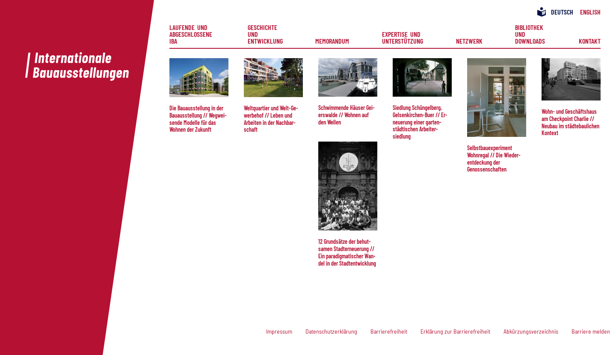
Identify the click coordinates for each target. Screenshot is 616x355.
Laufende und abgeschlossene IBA (192, 34)
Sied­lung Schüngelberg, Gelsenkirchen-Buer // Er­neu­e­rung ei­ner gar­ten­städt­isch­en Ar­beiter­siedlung (420, 122)
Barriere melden (591, 331)
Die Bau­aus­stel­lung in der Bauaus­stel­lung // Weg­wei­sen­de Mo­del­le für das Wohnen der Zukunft (198, 118)
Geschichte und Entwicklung (265, 34)
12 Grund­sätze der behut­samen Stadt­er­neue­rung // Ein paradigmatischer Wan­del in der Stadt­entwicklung (347, 252)
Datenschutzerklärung (331, 331)
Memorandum (332, 40)
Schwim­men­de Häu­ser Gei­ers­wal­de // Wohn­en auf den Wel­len (346, 115)
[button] (198, 77)
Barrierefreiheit (388, 331)
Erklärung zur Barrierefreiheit (455, 331)
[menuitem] (192, 34)
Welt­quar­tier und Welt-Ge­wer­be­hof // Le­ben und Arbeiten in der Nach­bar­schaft (271, 118)
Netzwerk (469, 40)
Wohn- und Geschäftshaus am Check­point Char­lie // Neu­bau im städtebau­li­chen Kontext (570, 122)
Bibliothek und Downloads (530, 34)
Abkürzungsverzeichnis (530, 331)
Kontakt (590, 40)
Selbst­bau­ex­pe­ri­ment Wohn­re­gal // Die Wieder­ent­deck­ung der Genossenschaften (494, 158)
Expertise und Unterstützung (402, 37)
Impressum (279, 331)
